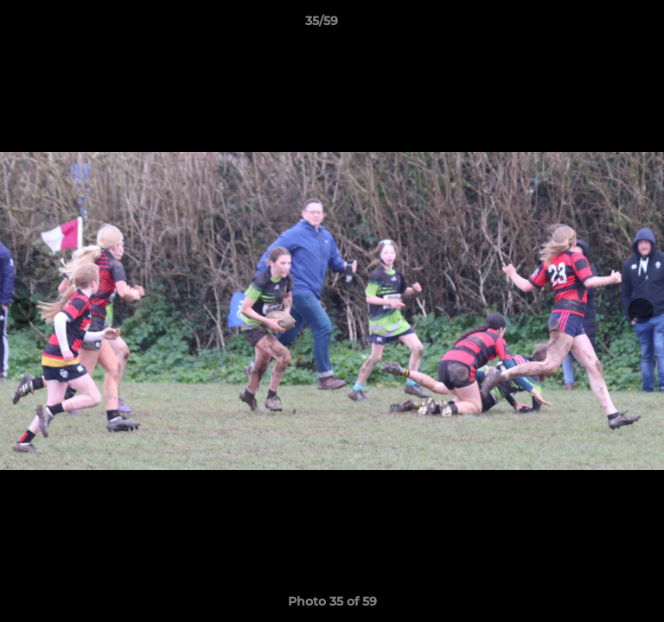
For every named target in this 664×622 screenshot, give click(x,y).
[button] (601, 25)
